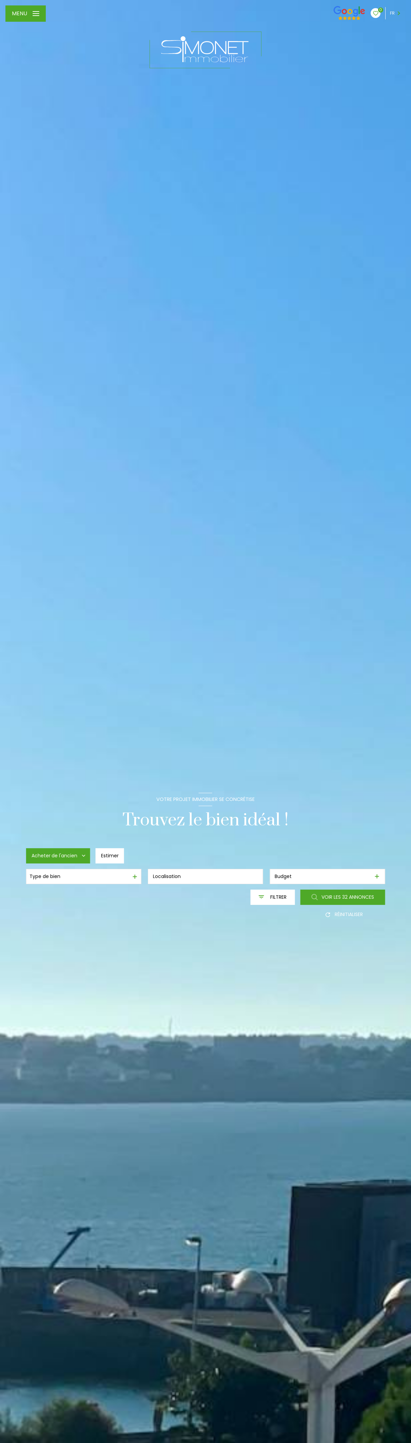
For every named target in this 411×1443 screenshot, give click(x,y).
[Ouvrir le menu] (25, 13)
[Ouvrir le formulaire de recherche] (272, 897)
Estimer (110, 855)
